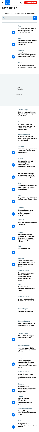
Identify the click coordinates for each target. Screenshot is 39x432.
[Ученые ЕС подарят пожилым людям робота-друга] (27, 413)
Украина (21, 146)
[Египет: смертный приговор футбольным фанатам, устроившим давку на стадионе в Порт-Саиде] (27, 363)
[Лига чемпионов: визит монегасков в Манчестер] (27, 68)
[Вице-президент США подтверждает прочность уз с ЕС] (27, 350)
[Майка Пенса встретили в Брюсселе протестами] (27, 326)
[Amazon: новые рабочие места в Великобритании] (27, 301)
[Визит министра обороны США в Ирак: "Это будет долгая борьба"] (27, 188)
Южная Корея (23, 309)
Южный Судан (23, 109)
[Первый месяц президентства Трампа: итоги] (27, 289)
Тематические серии (25, 408)
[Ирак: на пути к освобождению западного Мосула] (27, 426)
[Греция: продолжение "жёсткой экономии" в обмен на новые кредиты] (27, 176)
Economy (21, 171)
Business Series (23, 270)
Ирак (19, 183)
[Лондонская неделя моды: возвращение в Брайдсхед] (27, 200)
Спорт (20, 63)
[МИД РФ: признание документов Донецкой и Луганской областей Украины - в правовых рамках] (27, 238)
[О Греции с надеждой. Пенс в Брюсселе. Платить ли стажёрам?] (27, 139)
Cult (19, 195)
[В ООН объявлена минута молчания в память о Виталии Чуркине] (27, 31)
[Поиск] (19, 18)
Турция (20, 396)
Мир (19, 26)
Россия (20, 158)
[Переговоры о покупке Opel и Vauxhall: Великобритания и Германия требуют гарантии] (27, 276)
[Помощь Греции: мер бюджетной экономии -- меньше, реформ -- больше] (27, 212)
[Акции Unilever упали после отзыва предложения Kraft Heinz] (27, 377)
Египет (20, 358)
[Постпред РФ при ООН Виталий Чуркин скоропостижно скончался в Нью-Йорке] (27, 164)
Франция (21, 50)
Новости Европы (24, 134)
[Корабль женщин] (27, 251)
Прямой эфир (31, 2)
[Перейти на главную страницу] (7, 2)
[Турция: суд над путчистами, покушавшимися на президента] (27, 401)
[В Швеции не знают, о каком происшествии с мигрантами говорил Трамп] (27, 263)
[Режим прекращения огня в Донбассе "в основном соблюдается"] (27, 151)
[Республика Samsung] (27, 314)
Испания (21, 384)
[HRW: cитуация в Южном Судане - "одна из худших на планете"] (27, 114)
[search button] (35, 18)
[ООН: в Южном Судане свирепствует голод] (27, 338)
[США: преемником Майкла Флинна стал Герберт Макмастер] (27, 43)
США (20, 38)
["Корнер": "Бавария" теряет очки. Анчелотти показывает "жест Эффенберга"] (27, 127)
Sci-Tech (21, 220)
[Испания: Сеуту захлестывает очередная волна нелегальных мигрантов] (27, 389)
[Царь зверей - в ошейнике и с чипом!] (27, 225)
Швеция (21, 258)
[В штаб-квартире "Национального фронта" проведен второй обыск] (27, 55)
